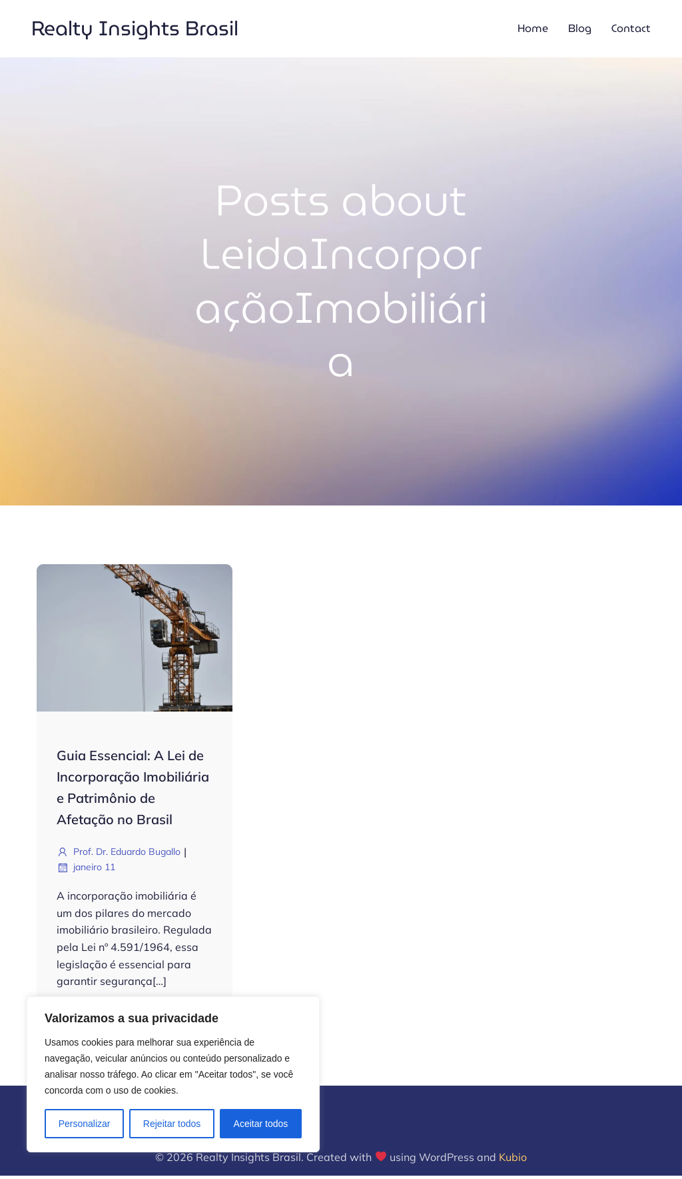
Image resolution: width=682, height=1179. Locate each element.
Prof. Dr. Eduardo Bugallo (118, 855)
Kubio (513, 1159)
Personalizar (85, 1123)
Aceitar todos (261, 1123)
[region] (173, 1074)
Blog (579, 29)
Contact (631, 29)
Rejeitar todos (171, 1123)
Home (532, 29)
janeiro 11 (86, 870)
